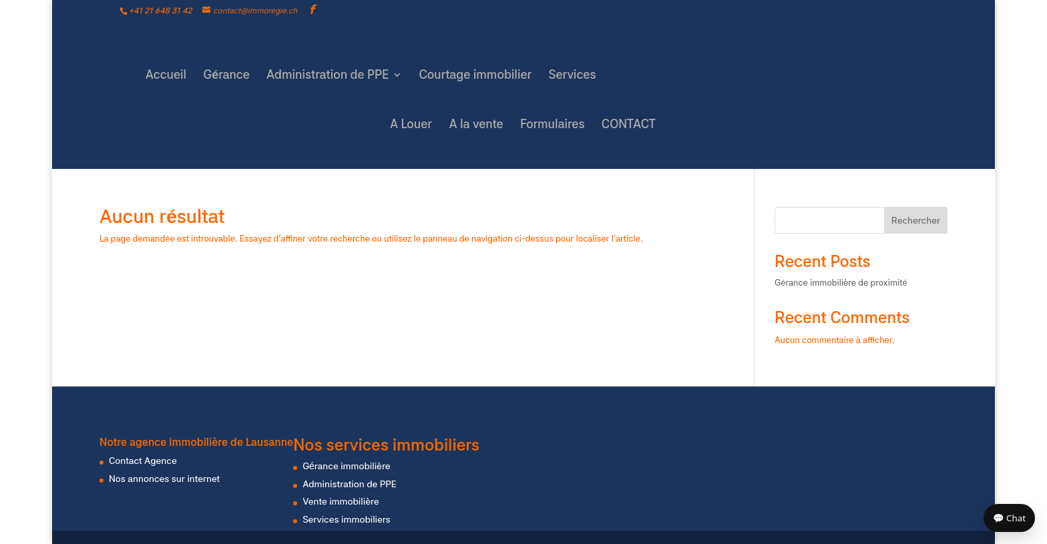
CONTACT (629, 125)
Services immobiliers (346, 519)
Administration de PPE (327, 75)
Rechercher (916, 220)
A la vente (476, 125)
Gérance (226, 75)
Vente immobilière (340, 501)
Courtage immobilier (475, 75)
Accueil (166, 75)
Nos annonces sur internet (164, 478)
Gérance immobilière (346, 466)
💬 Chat (1009, 518)
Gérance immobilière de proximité (841, 283)
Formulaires (552, 125)
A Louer (411, 125)
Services (572, 75)
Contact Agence (143, 460)
